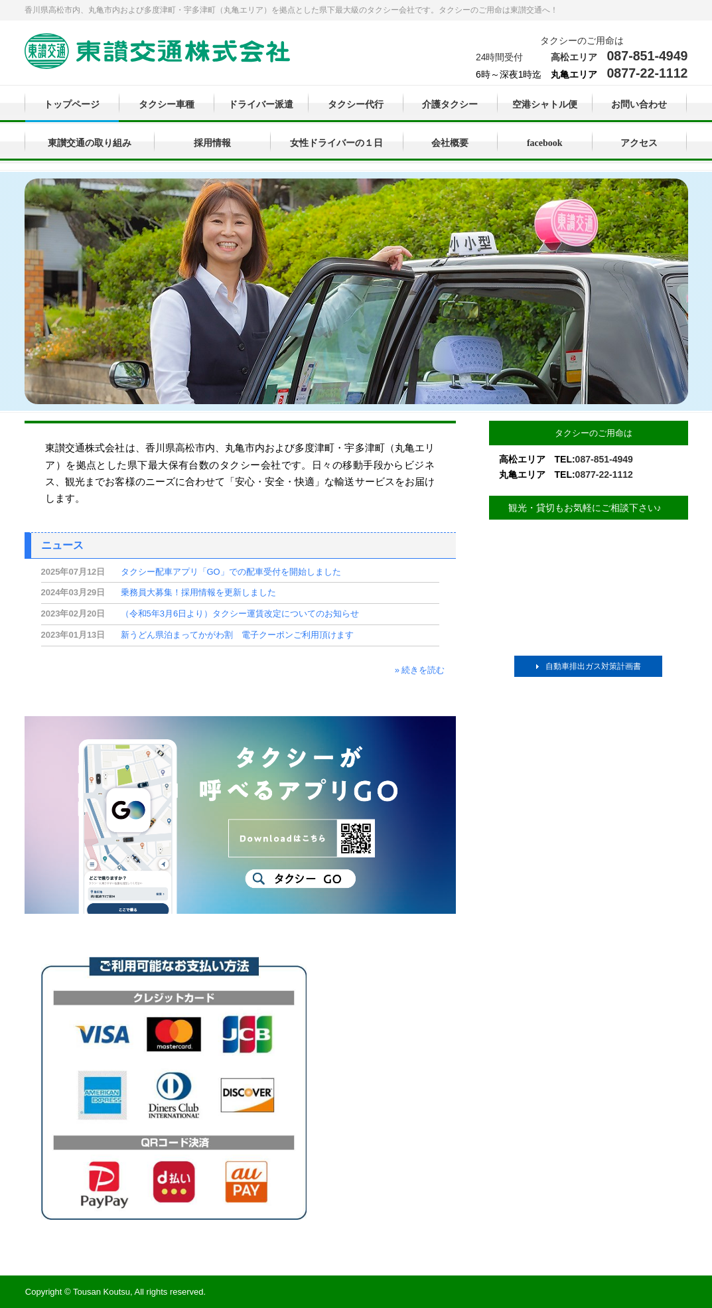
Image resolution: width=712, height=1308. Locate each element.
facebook (545, 143)
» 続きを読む (420, 670)
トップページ (72, 104)
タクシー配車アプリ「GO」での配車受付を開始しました (231, 572)
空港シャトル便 (544, 104)
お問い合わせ (639, 104)
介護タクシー (450, 104)
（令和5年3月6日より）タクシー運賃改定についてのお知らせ (240, 613)
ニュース (62, 545)
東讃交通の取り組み (89, 143)
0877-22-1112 (646, 73)
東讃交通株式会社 (157, 52)
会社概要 (449, 143)
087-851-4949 (646, 55)
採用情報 (212, 143)
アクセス (639, 143)
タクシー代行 (356, 104)
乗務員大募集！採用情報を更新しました (198, 592)
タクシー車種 (166, 104)
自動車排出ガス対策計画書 (593, 666)
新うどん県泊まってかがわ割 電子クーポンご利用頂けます (237, 635)
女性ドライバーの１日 (336, 143)
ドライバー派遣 (260, 104)
